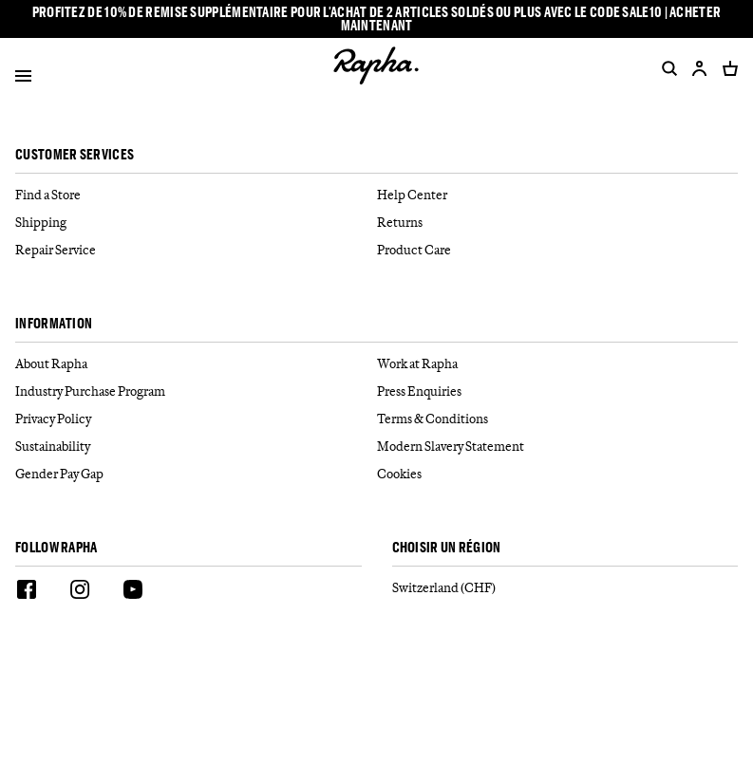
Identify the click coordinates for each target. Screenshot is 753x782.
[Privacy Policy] (196, 419)
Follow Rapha (56, 548)
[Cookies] (558, 474)
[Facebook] (26, 592)
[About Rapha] (196, 364)
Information (53, 324)
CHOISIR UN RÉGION (446, 548)
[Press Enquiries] (558, 391)
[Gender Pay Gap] (196, 474)
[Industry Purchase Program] (196, 391)
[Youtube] (133, 592)
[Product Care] (558, 250)
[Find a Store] (196, 195)
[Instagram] (79, 592)
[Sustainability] (196, 446)
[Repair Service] (196, 250)
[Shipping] (196, 223)
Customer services (74, 155)
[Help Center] (558, 195)
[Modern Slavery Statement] (558, 446)
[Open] (23, 79)
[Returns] (558, 223)
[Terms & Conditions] (558, 419)
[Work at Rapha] (558, 364)
